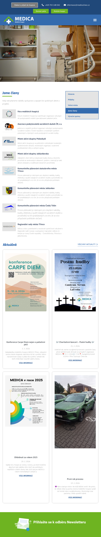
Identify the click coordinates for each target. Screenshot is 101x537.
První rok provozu (75, 479)
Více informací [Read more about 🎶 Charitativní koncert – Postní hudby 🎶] (75, 360)
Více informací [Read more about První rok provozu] (75, 497)
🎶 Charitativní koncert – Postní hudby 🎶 (75, 342)
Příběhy (71, 100)
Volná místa (73, 105)
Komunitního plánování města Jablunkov (36, 188)
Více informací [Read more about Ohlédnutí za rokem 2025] (26, 476)
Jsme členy (72, 111)
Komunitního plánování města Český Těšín (37, 205)
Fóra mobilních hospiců (28, 111)
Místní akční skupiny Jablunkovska (33, 153)
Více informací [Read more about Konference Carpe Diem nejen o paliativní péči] (26, 363)
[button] (95, 20)
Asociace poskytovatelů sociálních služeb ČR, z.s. (40, 124)
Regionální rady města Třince (31, 224)
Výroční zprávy (74, 116)
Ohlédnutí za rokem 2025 (25, 457)
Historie (71, 94)
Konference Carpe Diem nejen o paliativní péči (25, 343)
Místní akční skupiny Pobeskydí (32, 139)
